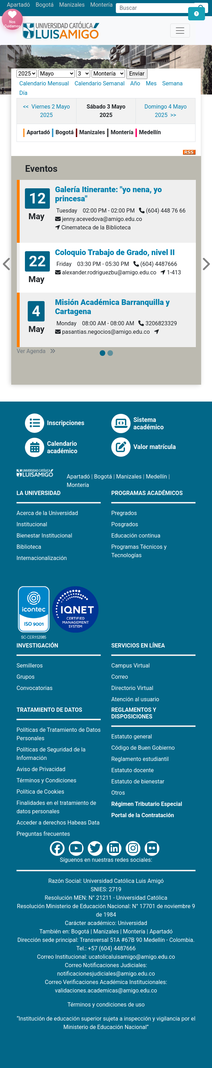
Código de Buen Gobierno (143, 747)
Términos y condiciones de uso (106, 1004)
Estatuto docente (132, 770)
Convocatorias (34, 688)
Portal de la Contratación (142, 815)
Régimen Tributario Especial (146, 804)
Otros (118, 792)
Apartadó (18, 4)
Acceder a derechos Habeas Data (58, 822)
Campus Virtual (130, 665)
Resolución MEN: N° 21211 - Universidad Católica (106, 897)
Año (135, 83)
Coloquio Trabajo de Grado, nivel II (115, 252)
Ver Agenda (36, 351)
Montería (101, 4)
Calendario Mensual (44, 83)
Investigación (37, 645)
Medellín (156, 476)
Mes (151, 83)
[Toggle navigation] (180, 31)
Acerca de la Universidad (47, 513)
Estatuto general (131, 736)
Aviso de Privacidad (40, 769)
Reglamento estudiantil (140, 759)
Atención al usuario (135, 699)
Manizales (72, 4)
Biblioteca (28, 546)
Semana (172, 83)
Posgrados (124, 524)
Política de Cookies (40, 791)
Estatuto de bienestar (137, 781)
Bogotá (44, 4)
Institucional (31, 524)
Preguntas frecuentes (43, 834)
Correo (119, 676)
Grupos (25, 676)
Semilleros (29, 665)
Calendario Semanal (99, 83)
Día (23, 93)
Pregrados (124, 513)
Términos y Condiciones (46, 780)
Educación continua (135, 535)
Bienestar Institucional (44, 535)
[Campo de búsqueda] (155, 8)
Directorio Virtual (132, 688)
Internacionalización (41, 558)
